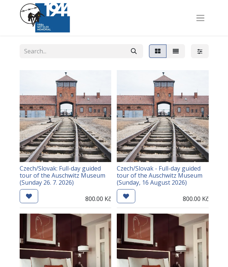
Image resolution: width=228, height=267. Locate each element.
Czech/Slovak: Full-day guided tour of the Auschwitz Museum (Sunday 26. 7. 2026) (62, 175)
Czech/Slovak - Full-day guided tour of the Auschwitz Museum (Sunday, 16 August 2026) (159, 175)
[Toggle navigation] (200, 18)
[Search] (134, 51)
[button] (29, 196)
